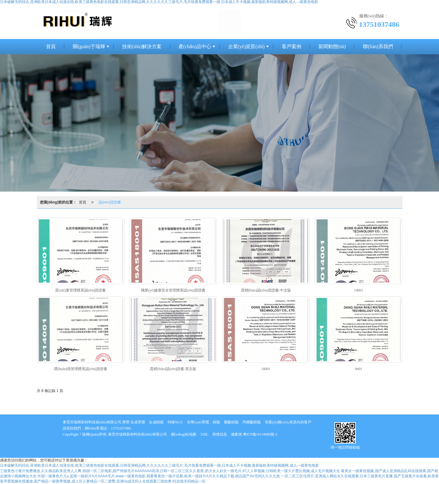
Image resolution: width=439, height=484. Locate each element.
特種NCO (175, 422)
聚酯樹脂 (231, 422)
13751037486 (121, 428)
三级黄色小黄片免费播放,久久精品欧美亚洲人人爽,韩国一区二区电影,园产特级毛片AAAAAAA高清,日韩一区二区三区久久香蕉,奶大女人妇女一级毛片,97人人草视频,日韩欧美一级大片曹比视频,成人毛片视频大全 (170, 471)
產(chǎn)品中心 (195, 46)
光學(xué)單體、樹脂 (203, 422)
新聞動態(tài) (332, 46)
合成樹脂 (156, 422)
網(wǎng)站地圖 (183, 434)
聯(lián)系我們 (378, 46)
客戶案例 (291, 46)
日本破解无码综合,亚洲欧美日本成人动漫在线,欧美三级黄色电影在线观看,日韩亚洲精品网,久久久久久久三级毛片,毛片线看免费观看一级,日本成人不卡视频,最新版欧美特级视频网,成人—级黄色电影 (159, 465)
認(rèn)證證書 (109, 202)
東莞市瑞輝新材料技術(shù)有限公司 (137, 434)
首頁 (51, 46)
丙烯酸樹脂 (252, 422)
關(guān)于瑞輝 (89, 46)
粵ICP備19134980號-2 (260, 434)
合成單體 (137, 422)
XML (204, 434)
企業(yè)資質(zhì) (246, 46)
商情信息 (219, 434)
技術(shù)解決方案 (141, 46)
